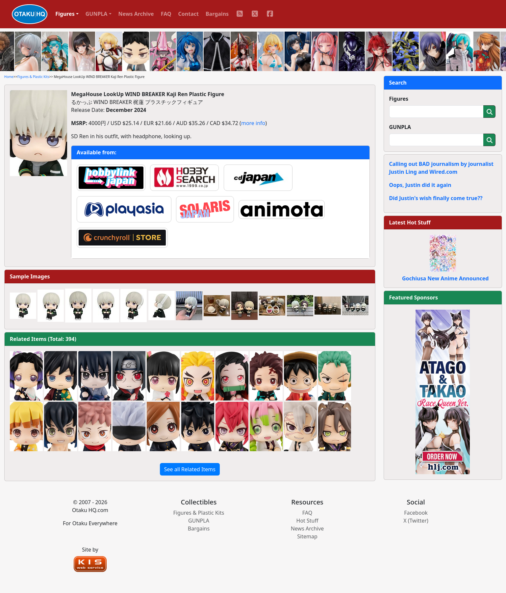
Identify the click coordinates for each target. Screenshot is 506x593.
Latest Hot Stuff (410, 222)
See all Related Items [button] (189, 469)
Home (8, 76)
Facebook (416, 512)
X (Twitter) (415, 520)
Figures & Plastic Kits (33, 76)
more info (253, 123)
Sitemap (307, 536)
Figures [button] (65, 13)
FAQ (166, 13)
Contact (188, 13)
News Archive (136, 13)
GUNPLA (400, 127)
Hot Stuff (307, 520)
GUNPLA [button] (97, 13)
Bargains (217, 13)
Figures (399, 98)
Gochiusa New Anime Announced (445, 278)
